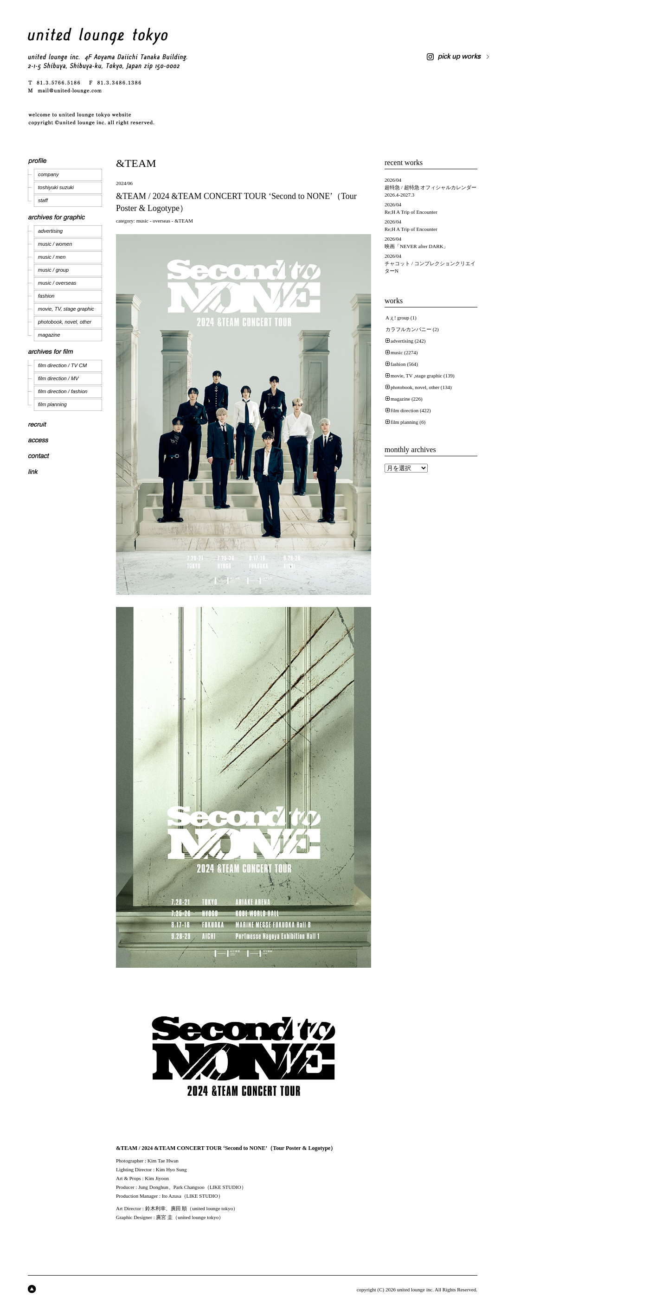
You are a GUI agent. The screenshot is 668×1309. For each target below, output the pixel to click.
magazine (49, 335)
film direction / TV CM (62, 365)
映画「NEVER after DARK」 (416, 246)
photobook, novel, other (64, 322)
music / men (51, 257)
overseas (161, 220)
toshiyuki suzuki (56, 187)
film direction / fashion (62, 391)
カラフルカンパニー (408, 329)
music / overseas (57, 283)
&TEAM (183, 220)
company (48, 174)
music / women (55, 244)
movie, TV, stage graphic (66, 309)
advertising (50, 231)
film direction (404, 410)
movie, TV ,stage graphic (416, 375)
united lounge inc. (415, 1289)
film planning (52, 404)
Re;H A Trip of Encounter (411, 212)
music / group (53, 270)
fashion (46, 296)
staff (43, 200)
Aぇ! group (397, 317)
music (142, 220)
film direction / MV (58, 378)
